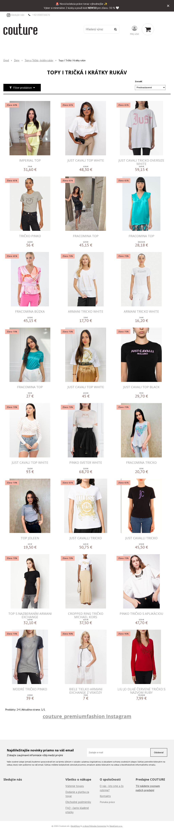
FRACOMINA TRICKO (141, 462)
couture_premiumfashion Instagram (87, 716)
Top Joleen (30, 538)
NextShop (75, 826)
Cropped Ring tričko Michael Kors (85, 615)
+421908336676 (41, 14)
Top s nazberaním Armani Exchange (30, 615)
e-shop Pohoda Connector (94, 826)
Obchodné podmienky (78, 802)
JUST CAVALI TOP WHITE (85, 160)
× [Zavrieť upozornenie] (168, 5)
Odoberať (159, 752)
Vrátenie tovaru (74, 786)
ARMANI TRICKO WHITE (85, 311)
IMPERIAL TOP (30, 160)
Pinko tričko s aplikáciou (141, 613)
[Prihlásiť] (134, 30)
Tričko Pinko (30, 236)
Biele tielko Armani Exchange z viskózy (85, 691)
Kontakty (105, 796)
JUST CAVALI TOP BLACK (141, 387)
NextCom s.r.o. (116, 826)
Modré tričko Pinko (30, 689)
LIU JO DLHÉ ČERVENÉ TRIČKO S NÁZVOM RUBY (141, 691)
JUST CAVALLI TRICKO (85, 538)
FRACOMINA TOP (86, 236)
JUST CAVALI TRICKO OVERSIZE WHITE (141, 162)
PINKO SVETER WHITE (85, 462)
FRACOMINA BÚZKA (30, 311)
